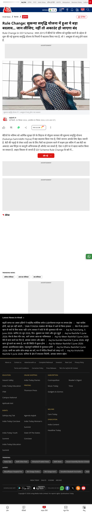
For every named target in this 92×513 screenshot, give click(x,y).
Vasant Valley (7, 380)
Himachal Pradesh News (40, 462)
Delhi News (58, 462)
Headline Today (54, 430)
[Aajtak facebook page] (67, 488)
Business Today (77, 2)
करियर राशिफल (8, 277)
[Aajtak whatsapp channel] (62, 488)
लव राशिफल (37, 277)
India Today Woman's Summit (33, 424)
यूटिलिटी (25, 17)
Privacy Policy (79, 362)
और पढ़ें (45, 156)
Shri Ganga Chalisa (33, 472)
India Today (42, 2)
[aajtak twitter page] (73, 488)
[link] (90, 2)
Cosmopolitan (53, 380)
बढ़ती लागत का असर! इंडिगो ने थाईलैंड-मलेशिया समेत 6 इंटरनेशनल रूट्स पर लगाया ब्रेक (39, 322)
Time (71, 386)
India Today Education (11, 386)
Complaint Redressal (46, 362)
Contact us (17, 362)
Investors (59, 362)
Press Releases (51, 368)
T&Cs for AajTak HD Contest (68, 368)
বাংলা (34, 2)
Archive (59, 480)
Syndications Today (67, 493)
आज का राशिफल (23, 277)
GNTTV (58, 2)
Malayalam (66, 2)
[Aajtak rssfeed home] (78, 488)
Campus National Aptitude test (9, 400)
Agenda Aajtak (30, 415)
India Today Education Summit (11, 447)
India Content (53, 424)
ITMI (4, 391)
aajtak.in (12, 117)
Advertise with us (30, 362)
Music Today (53, 386)
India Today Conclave (11, 421)
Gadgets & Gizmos (55, 391)
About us (8, 362)
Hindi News (6, 17)
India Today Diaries (32, 380)
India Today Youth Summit (9, 436)
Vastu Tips (7, 462)
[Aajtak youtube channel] (83, 488)
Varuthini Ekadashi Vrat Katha (70, 472)
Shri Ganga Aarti (50, 472)
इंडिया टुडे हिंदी (51, 2)
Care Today (52, 414)
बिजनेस (16, 17)
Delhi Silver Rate (21, 462)
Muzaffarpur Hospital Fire (13, 472)
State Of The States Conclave (32, 436)
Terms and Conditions (21, 368)
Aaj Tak (23, 2)
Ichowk (51, 480)
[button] (84, 509)
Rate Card (68, 362)
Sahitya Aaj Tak (8, 415)
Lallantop (86, 2)
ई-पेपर (29, 2)
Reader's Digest (75, 380)
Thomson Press (30, 390)
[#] (18, 128)
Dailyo (43, 480)
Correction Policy (37, 368)
